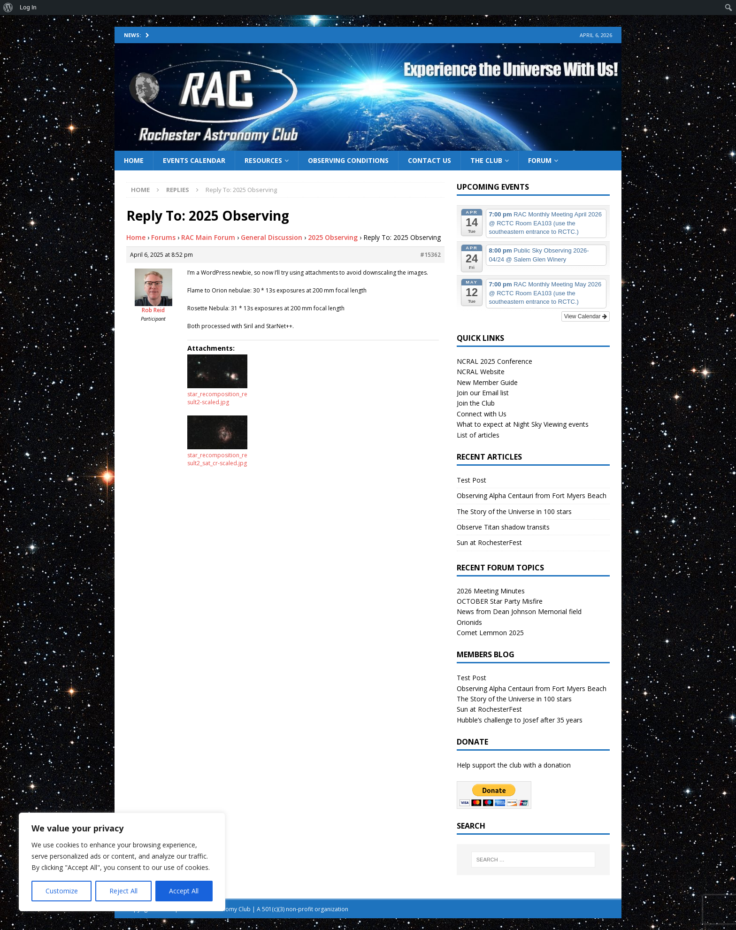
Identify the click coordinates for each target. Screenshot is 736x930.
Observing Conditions (348, 160)
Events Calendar (194, 160)
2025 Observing (333, 237)
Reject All (123, 890)
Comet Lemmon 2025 (490, 632)
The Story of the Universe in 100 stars (514, 511)
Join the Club (476, 403)
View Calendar (585, 316)
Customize (62, 890)
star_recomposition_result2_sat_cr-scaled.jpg (217, 459)
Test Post (471, 480)
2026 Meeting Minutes (491, 590)
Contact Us (429, 160)
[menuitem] (8, 7)
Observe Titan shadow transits (503, 527)
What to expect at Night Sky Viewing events (523, 424)
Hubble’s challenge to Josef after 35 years (520, 719)
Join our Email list (483, 392)
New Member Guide (487, 382)
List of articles (478, 434)
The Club (486, 160)
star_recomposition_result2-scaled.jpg (217, 398)
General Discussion (271, 237)
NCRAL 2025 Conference (494, 361)
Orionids (469, 622)
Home (134, 160)
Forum (540, 160)
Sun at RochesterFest (489, 542)
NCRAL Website (481, 371)
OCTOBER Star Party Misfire (500, 601)
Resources (263, 160)
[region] (122, 862)
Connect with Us (481, 413)
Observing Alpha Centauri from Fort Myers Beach (531, 495)
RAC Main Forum (208, 237)
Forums (163, 237)
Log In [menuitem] (28, 7)
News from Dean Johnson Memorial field (519, 611)
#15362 (430, 255)
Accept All (184, 890)
